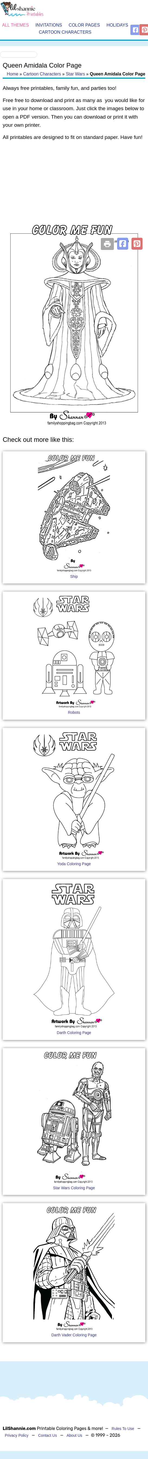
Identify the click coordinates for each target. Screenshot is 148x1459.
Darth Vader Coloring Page (73, 1335)
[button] (122, 244)
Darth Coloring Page (74, 1032)
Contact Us (47, 1435)
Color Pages (84, 25)
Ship (74, 576)
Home (12, 74)
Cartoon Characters (65, 32)
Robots (74, 712)
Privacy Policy (16, 1435)
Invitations (49, 25)
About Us (74, 1435)
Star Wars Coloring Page (74, 1188)
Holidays (117, 25)
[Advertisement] (72, 189)
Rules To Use (123, 1428)
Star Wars (75, 74)
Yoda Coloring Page (74, 864)
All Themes (15, 25)
